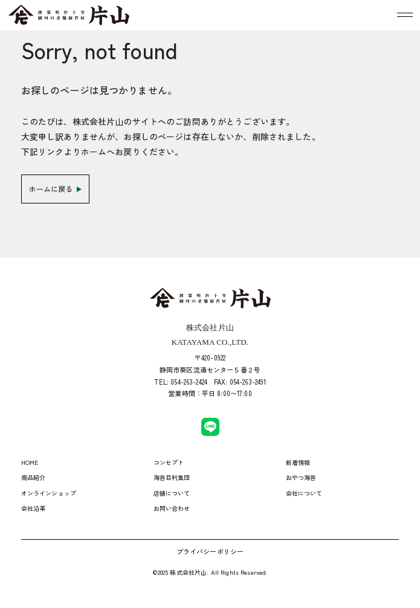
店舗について (171, 493)
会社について (304, 493)
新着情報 (298, 462)
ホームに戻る (55, 189)
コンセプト (168, 462)
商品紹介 (33, 477)
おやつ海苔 (301, 477)
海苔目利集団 (171, 477)
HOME (30, 462)
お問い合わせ (171, 508)
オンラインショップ (48, 493)
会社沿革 (33, 508)
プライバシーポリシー (210, 551)
